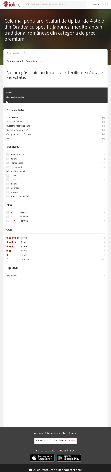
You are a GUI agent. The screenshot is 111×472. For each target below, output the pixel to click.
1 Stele (16, 255)
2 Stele (16, 250)
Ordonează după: (15, 61)
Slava (13, 179)
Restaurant (11, 275)
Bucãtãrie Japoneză (15, 121)
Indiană (14, 183)
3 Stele (16, 246)
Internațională (17, 154)
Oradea (16, 53)
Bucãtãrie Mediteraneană (18, 125)
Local (13, 175)
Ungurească (16, 167)
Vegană (14, 192)
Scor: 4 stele (12, 117)
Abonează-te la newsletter (53, 440)
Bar (25, 53)
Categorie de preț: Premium (19, 134)
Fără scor (17, 259)
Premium (19, 220)
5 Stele (16, 237)
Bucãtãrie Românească (17, 130)
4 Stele (16, 242)
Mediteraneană (18, 171)
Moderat (19, 216)
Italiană (14, 158)
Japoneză (15, 188)
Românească (17, 163)
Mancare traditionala (20, 196)
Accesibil (19, 212)
